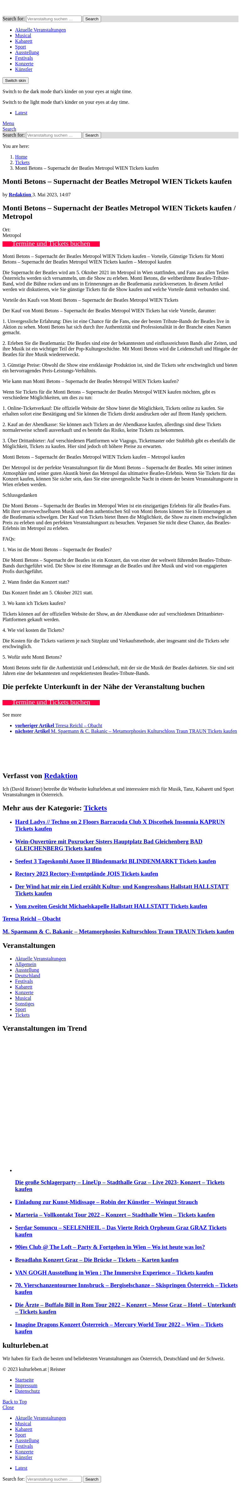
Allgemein (25, 964)
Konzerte (24, 63)
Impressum (26, 1385)
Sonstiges (24, 1003)
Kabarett (23, 41)
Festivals (24, 58)
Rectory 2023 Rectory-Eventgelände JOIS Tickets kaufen (86, 873)
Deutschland (27, 975)
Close (8, 1407)
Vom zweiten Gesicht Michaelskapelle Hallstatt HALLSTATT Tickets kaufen (111, 906)
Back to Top (15, 1401)
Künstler (23, 69)
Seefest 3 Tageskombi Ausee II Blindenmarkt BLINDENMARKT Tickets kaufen (115, 861)
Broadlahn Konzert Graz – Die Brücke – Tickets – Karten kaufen (97, 1259)
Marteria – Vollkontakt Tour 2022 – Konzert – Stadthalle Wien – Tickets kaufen (115, 1214)
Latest (21, 112)
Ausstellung (27, 52)
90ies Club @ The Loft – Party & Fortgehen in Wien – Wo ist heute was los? (110, 1247)
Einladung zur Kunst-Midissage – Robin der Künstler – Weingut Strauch (106, 1202)
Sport (20, 46)
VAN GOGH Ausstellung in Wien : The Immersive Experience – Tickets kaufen (114, 1272)
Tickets (95, 808)
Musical (23, 35)
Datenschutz (27, 1391)
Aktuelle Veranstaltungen (40, 30)
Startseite (24, 1379)
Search (92, 19)
